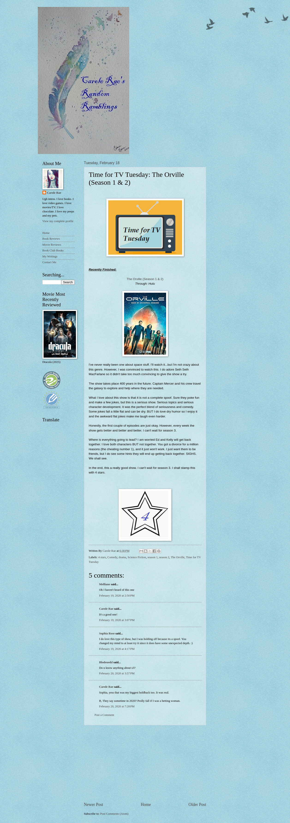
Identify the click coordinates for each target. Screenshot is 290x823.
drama (122, 557)
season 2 (164, 557)
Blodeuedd (106, 662)
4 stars (102, 557)
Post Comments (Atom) (114, 813)
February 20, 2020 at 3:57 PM (117, 673)
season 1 (152, 557)
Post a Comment (104, 715)
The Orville (178, 557)
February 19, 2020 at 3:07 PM (117, 620)
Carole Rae (106, 608)
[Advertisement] (145, 763)
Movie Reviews (51, 244)
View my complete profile (58, 221)
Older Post (197, 804)
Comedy (112, 557)
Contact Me (49, 262)
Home (146, 804)
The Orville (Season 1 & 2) (145, 279)
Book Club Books (53, 250)
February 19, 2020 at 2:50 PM (117, 595)
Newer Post (93, 804)
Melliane (104, 584)
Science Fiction (137, 557)
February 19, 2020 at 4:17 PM (117, 649)
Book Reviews (51, 238)
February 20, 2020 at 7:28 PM (117, 706)
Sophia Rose (107, 633)
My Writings (49, 256)
